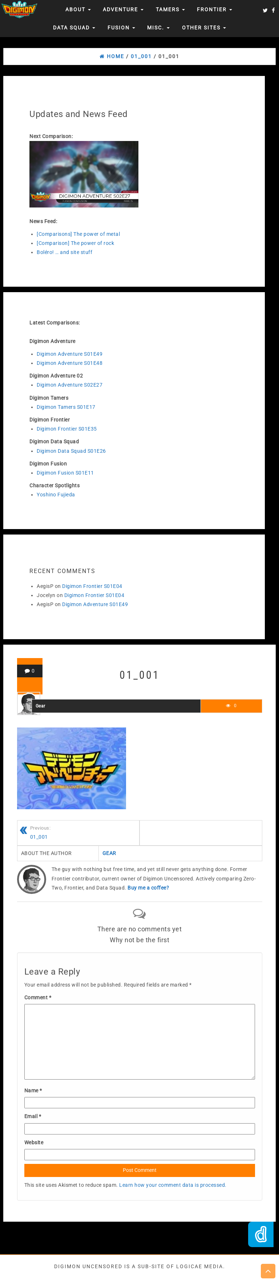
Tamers (170, 9)
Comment (38, 997)
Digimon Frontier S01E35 (67, 429)
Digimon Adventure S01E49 (69, 354)
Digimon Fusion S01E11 (65, 473)
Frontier (214, 9)
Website (34, 1142)
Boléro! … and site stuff (64, 252)
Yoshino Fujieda (56, 494)
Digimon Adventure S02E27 (69, 385)
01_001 (85, 832)
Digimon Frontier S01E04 (92, 586)
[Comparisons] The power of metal (78, 234)
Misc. (158, 28)
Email (32, 1116)
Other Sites (204, 28)
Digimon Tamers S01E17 (66, 407)
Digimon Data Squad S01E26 (71, 451)
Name (33, 1090)
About (78, 9)
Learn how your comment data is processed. (173, 1185)
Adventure (123, 9)
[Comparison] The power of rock (75, 243)
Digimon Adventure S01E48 (69, 363)
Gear (40, 706)
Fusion (121, 28)
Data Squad (74, 28)
